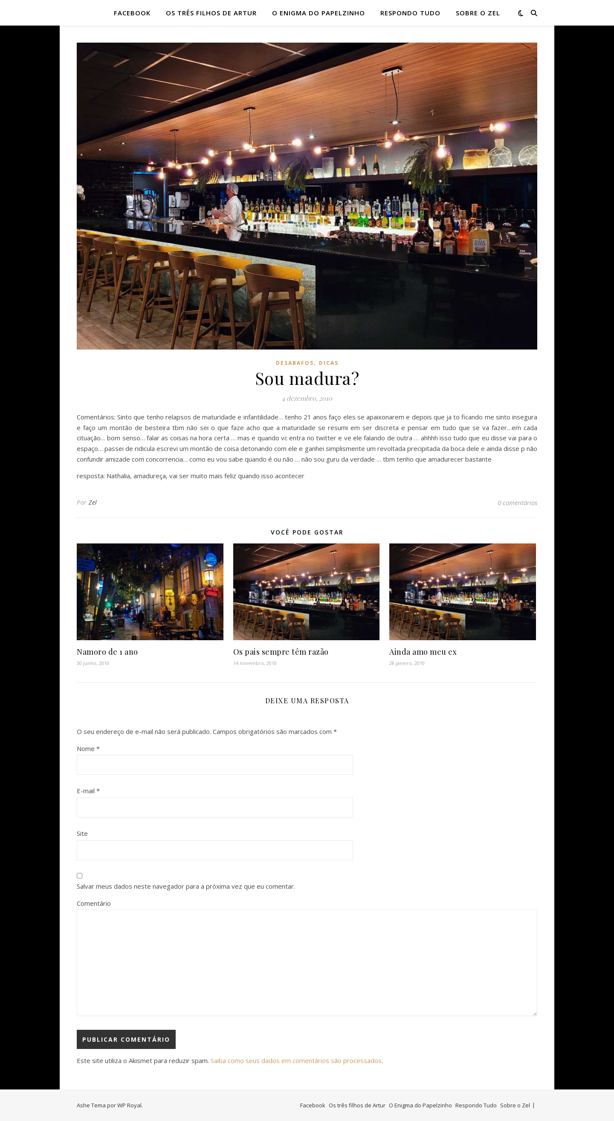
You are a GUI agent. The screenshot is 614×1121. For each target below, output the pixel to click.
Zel (93, 502)
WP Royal (129, 1105)
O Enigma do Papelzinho (318, 13)
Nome (88, 748)
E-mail (88, 790)
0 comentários (517, 502)
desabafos (295, 363)
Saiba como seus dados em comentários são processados (296, 1060)
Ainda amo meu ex (423, 652)
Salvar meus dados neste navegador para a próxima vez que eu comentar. (186, 886)
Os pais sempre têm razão (281, 652)
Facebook (132, 13)
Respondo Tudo (410, 13)
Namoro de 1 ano (107, 652)
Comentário (94, 903)
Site (82, 833)
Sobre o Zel (478, 13)
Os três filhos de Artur (211, 13)
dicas (329, 363)
